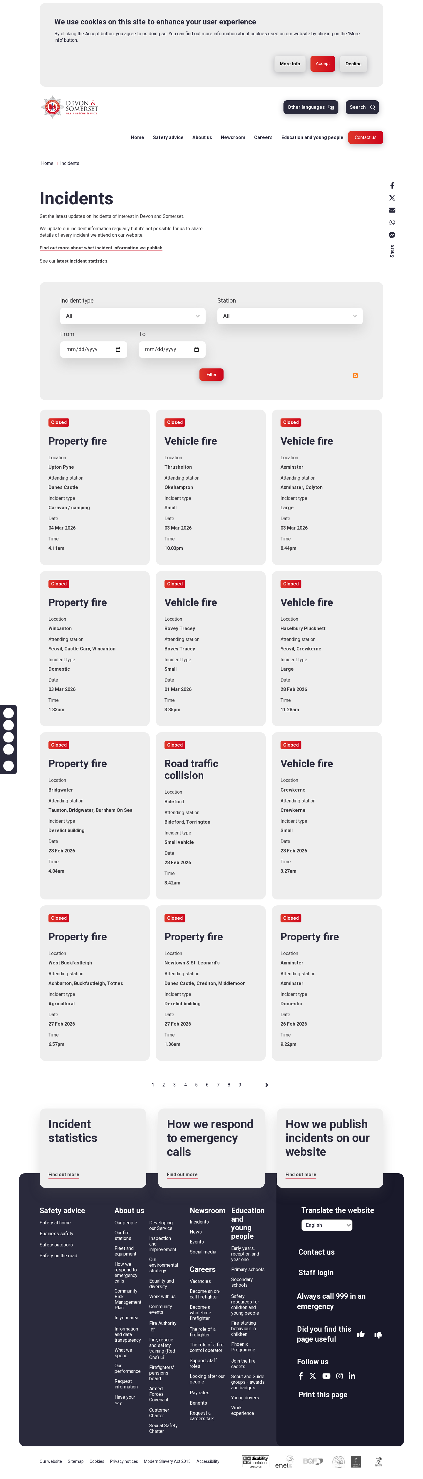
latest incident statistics (83, 263)
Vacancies (200, 1283)
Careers (262, 138)
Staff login (316, 1275)
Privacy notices (124, 1463)
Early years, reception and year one (245, 1256)
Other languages (306, 108)
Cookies (97, 1463)
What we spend (123, 1355)
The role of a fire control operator (207, 1350)
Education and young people (311, 138)
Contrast (8, 749)
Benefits (198, 1405)
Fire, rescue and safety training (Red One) (162, 1350)
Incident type (77, 302)
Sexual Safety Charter (163, 1430)
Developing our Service (161, 1227)
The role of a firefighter (203, 1334)
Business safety (56, 1236)
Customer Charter (159, 1414)
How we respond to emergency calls (126, 1274)
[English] (326, 1227)
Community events (160, 1311)
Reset (8, 737)
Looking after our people (207, 1381)
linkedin (352, 1378)
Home (136, 138)
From (67, 336)
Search (358, 108)
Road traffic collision (191, 772)
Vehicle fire (190, 443)
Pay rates (199, 1395)
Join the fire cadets (243, 1365)
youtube (326, 1378)
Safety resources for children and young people (245, 1307)
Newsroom (232, 138)
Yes (361, 1338)
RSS (355, 377)
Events (197, 1244)
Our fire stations (123, 1237)
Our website (51, 1463)
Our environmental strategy (163, 1267)
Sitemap (76, 1463)
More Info (285, 50)
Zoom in (8, 713)
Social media (203, 1254)
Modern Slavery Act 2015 (167, 1463)
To (142, 336)
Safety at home (55, 1225)
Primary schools (248, 1272)
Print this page (323, 1397)
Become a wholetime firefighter (200, 1314)
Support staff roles (203, 1365)
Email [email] (392, 211)
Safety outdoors (56, 1247)
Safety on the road (58, 1258)
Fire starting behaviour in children (243, 1331)
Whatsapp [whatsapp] (392, 224)
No (378, 1338)
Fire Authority (163, 1328)
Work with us (162, 1298)
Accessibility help (8, 766)
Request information (126, 1386)
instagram (339, 1378)
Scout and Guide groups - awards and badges (248, 1384)
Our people (126, 1225)
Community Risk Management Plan (128, 1301)
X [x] (392, 199)
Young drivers (245, 1400)
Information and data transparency (128, 1336)
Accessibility (208, 1463)
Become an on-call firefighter (205, 1296)
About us (201, 138)
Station (226, 302)
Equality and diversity (161, 1285)
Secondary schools (242, 1284)
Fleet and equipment (125, 1253)
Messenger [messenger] (392, 236)
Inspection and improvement (162, 1246)
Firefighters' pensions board (161, 1375)
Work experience (242, 1412)
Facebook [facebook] (392, 187)
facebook (301, 1378)
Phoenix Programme (243, 1349)
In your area (126, 1320)
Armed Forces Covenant (158, 1396)
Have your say (125, 1402)
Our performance (128, 1370)
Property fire (77, 443)
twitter (313, 1378)
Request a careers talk (202, 1417)
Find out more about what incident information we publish (103, 249)
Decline (352, 50)
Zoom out (8, 725)
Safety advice (167, 138)
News (196, 1234)
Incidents (199, 1224)
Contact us (366, 138)
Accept (320, 50)
